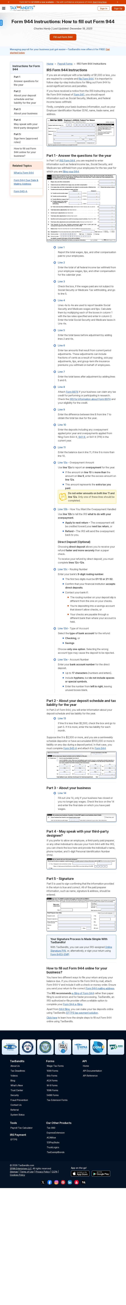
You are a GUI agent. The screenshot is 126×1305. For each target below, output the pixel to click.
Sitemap (14, 1172)
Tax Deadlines (18, 1071)
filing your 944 (71, 172)
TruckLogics (53, 1147)
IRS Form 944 (67, 161)
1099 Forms (52, 1071)
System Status (18, 1115)
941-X (82, 437)
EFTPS (14, 1140)
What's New (17, 1086)
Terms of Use (27, 1172)
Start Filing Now (100, 2)
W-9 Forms (52, 1086)
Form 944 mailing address (100, 988)
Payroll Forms (65, 64)
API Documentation (92, 1071)
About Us (15, 1066)
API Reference (90, 1076)
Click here (52, 1018)
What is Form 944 (24, 173)
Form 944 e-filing (72, 1004)
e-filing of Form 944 (83, 993)
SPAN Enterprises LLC (21, 1169)
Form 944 (100, 748)
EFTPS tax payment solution (82, 1013)
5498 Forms (53, 1095)
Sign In (103, 8)
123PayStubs (53, 1143)
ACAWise (51, 1138)
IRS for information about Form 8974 (90, 399)
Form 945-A (20, 191)
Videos (14, 1076)
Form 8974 (72, 392)
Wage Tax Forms (55, 1066)
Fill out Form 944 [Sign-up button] (63, 37)
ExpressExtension (56, 1133)
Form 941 (79, 95)
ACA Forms (52, 1081)
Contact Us (16, 1105)
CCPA (54, 1172)
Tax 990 (51, 1128)
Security (15, 1095)
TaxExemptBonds (55, 1152)
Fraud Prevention (19, 1100)
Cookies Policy (17, 1175)
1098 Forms (52, 1091)
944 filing (64, 1009)
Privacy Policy (43, 1172)
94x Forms (52, 1076)
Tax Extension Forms (57, 1100)
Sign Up (118, 8)
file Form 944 (86, 79)
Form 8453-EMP (59, 954)
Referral (15, 1110)
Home (50, 64)
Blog (13, 1081)
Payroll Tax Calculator (22, 1128)
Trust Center (17, 1091)
